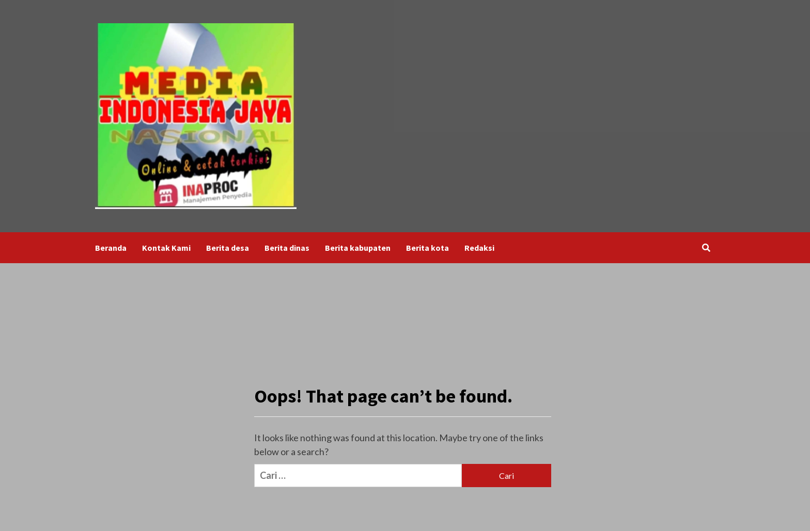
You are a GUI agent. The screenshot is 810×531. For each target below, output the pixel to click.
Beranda (111, 248)
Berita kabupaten (358, 248)
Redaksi (479, 248)
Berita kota (427, 248)
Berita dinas (286, 248)
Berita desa (227, 248)
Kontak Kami (166, 248)
